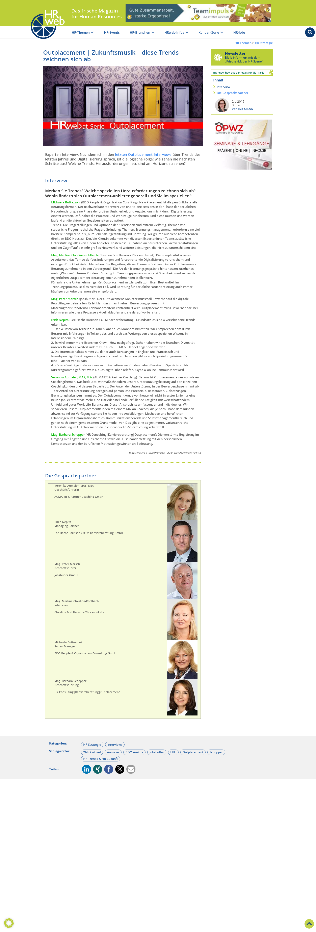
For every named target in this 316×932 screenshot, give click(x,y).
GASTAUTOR (79, 873)
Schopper (216, 752)
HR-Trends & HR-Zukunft (100, 759)
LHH (173, 752)
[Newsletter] (218, 57)
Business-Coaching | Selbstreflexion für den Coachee (234, 847)
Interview (223, 87)
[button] (86, 769)
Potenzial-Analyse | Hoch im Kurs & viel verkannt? (157, 847)
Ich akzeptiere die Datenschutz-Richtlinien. (157, 919)
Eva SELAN (156, 873)
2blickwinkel (92, 752)
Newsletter (235, 53)
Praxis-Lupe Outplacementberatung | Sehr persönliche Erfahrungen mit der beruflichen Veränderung (77, 852)
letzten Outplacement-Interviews (143, 154)
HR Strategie (264, 42)
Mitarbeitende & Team (90, 836)
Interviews (114, 744)
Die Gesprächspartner (232, 93)
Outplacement (193, 752)
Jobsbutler (157, 752)
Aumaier (113, 752)
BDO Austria (134, 752)
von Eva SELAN (242, 109)
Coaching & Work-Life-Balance (241, 836)
